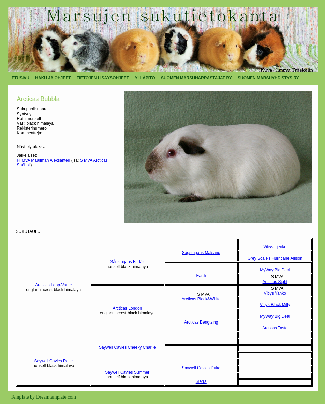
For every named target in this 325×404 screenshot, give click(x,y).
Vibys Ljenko (274, 246)
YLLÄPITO (145, 78)
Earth (201, 275)
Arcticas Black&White (201, 299)
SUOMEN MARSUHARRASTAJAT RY (196, 78)
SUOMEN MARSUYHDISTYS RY (268, 78)
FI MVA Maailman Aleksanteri (43, 160)
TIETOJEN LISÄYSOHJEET (103, 78)
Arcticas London (127, 308)
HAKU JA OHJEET (53, 78)
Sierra (201, 381)
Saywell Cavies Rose (53, 361)
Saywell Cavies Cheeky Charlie (127, 347)
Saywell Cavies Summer (127, 372)
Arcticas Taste (274, 328)
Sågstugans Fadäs (127, 261)
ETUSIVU (20, 78)
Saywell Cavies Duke (201, 367)
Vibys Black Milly (275, 304)
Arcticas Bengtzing (201, 322)
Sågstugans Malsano (201, 252)
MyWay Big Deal (275, 270)
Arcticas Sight (275, 281)
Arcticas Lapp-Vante (53, 285)
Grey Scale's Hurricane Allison (275, 258)
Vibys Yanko (275, 293)
